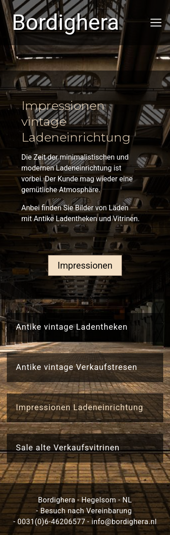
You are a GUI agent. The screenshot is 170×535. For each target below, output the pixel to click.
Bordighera (44, 22)
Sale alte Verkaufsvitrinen (68, 447)
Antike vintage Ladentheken (72, 326)
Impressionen (85, 265)
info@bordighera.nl (124, 521)
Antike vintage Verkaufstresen (76, 367)
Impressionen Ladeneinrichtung (79, 407)
